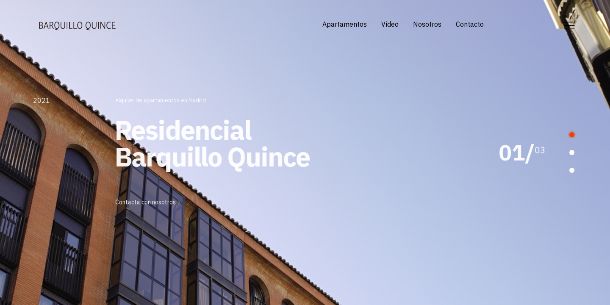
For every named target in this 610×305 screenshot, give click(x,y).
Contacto (470, 24)
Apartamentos (344, 24)
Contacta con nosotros (148, 201)
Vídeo (390, 24)
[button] (571, 134)
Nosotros (427, 24)
